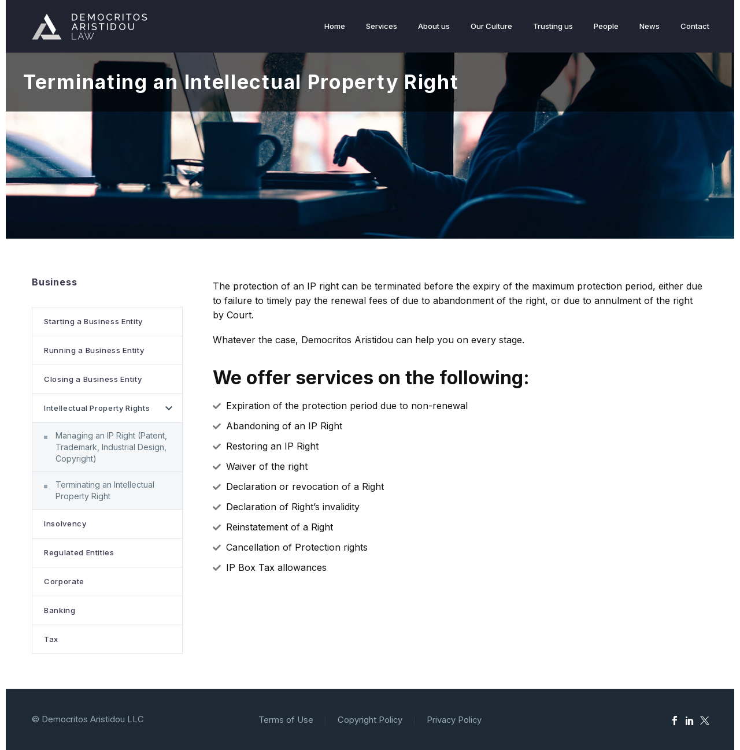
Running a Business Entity (94, 350)
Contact (694, 26)
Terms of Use (285, 720)
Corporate (64, 581)
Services (381, 26)
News (649, 26)
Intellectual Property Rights (97, 408)
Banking (60, 610)
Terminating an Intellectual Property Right (105, 490)
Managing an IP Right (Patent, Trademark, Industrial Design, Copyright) (111, 446)
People (606, 26)
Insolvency (65, 523)
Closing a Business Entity (93, 379)
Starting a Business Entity (93, 321)
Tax (51, 639)
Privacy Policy (454, 720)
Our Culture (491, 26)
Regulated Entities (79, 552)
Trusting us (553, 26)
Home (334, 26)
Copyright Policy (370, 720)
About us (434, 26)
